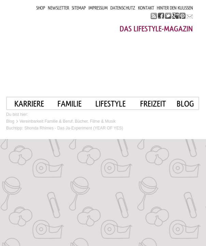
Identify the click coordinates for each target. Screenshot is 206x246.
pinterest (182, 16)
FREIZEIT (153, 104)
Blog (10, 121)
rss (154, 16)
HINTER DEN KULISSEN (175, 8)
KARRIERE (29, 104)
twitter (168, 16)
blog (185, 104)
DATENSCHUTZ (122, 8)
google (175, 16)
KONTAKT (146, 8)
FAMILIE (69, 104)
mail (190, 16)
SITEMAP (79, 8)
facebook (161, 16)
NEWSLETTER (58, 8)
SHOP (40, 8)
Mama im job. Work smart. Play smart (67, 47)
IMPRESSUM (98, 8)
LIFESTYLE (110, 104)
